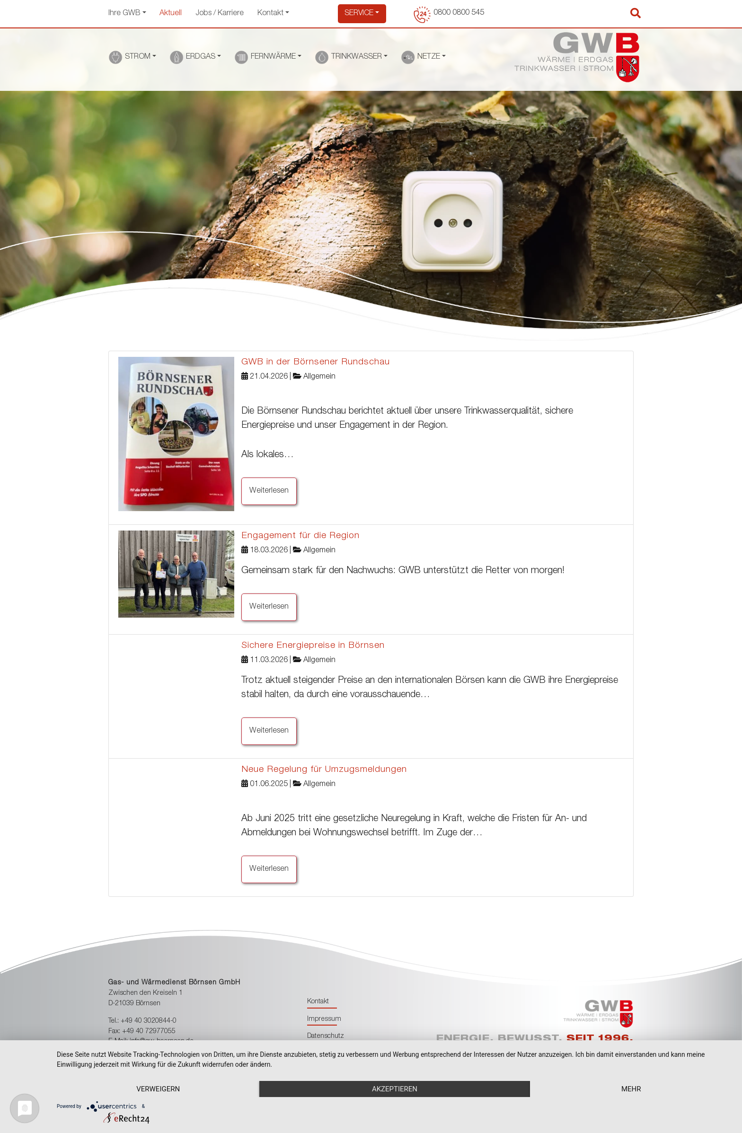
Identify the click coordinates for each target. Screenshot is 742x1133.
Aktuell (171, 14)
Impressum (324, 1019)
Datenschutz (325, 1036)
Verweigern (158, 1089)
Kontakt (270, 14)
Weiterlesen (269, 491)
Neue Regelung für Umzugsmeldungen (324, 769)
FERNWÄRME (273, 57)
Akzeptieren (394, 1089)
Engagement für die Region (300, 535)
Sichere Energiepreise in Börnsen (313, 645)
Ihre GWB (124, 14)
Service (358, 14)
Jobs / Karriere (220, 14)
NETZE (428, 57)
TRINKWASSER (356, 57)
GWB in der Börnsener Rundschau (315, 362)
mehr (631, 1089)
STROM (137, 57)
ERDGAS (200, 57)
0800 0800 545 (458, 13)
